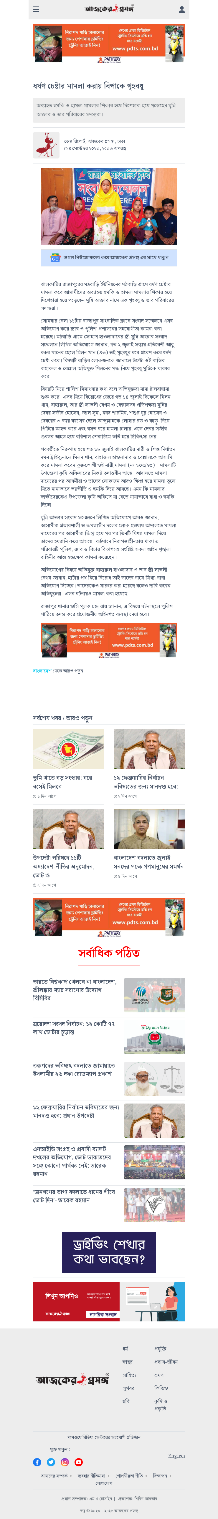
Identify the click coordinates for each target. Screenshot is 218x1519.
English (176, 1456)
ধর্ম (125, 1349)
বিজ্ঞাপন (160, 1476)
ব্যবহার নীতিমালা (91, 1476)
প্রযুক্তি (160, 1349)
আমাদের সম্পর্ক (54, 1476)
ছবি (126, 1402)
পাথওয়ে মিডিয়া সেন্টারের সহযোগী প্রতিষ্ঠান (104, 1437)
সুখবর (128, 1388)
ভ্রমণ (159, 1375)
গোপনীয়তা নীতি (129, 1476)
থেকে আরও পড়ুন (58, 671)
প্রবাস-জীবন (166, 1362)
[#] (109, 990)
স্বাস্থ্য (128, 1362)
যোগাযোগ (103, 1483)
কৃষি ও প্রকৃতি (160, 1405)
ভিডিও (161, 1388)
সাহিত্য (129, 1375)
